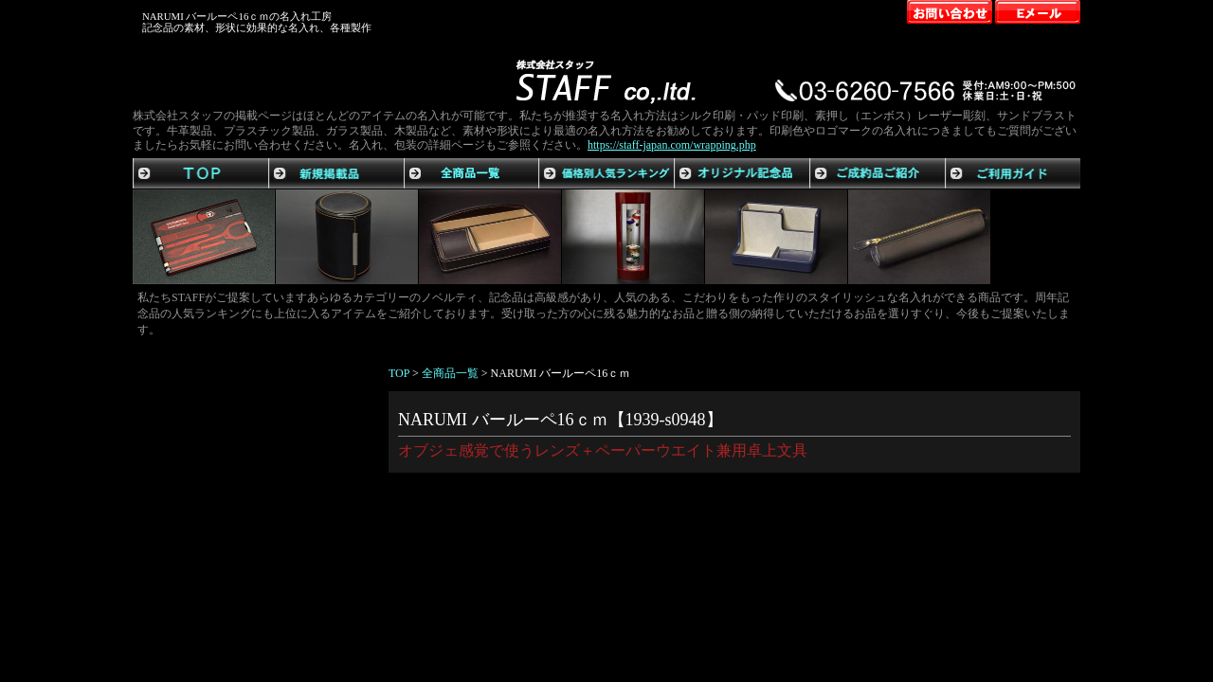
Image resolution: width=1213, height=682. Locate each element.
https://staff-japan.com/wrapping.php (672, 145)
